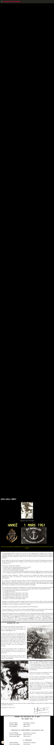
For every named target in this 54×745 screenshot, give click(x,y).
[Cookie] (2, 742)
